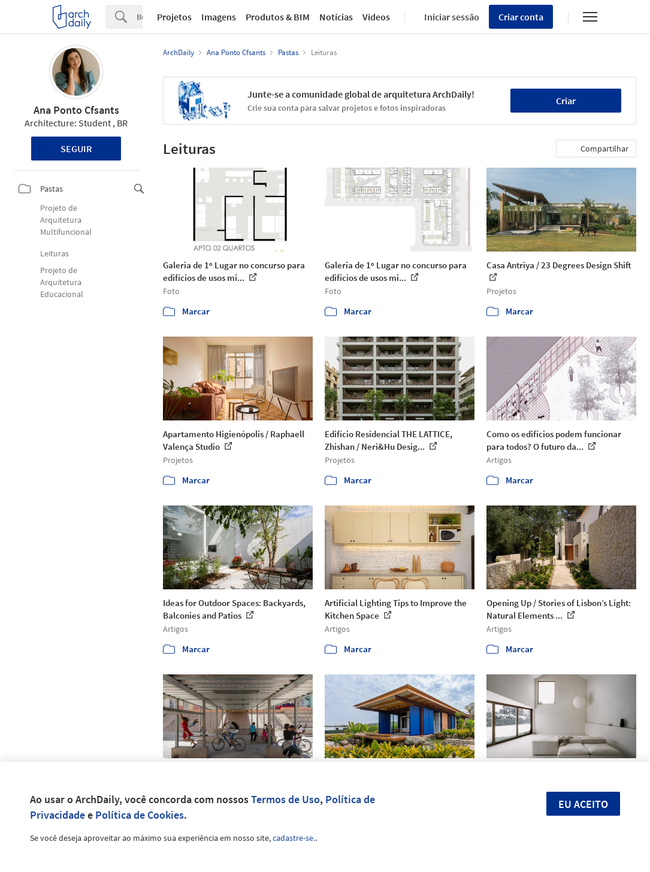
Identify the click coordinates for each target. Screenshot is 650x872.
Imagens (218, 17)
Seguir (76, 149)
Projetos (174, 17)
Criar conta (520, 17)
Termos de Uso (285, 799)
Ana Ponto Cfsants (76, 110)
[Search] (140, 17)
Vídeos (376, 17)
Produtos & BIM (278, 17)
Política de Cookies (139, 815)
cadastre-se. (294, 837)
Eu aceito (583, 804)
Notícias (336, 17)
